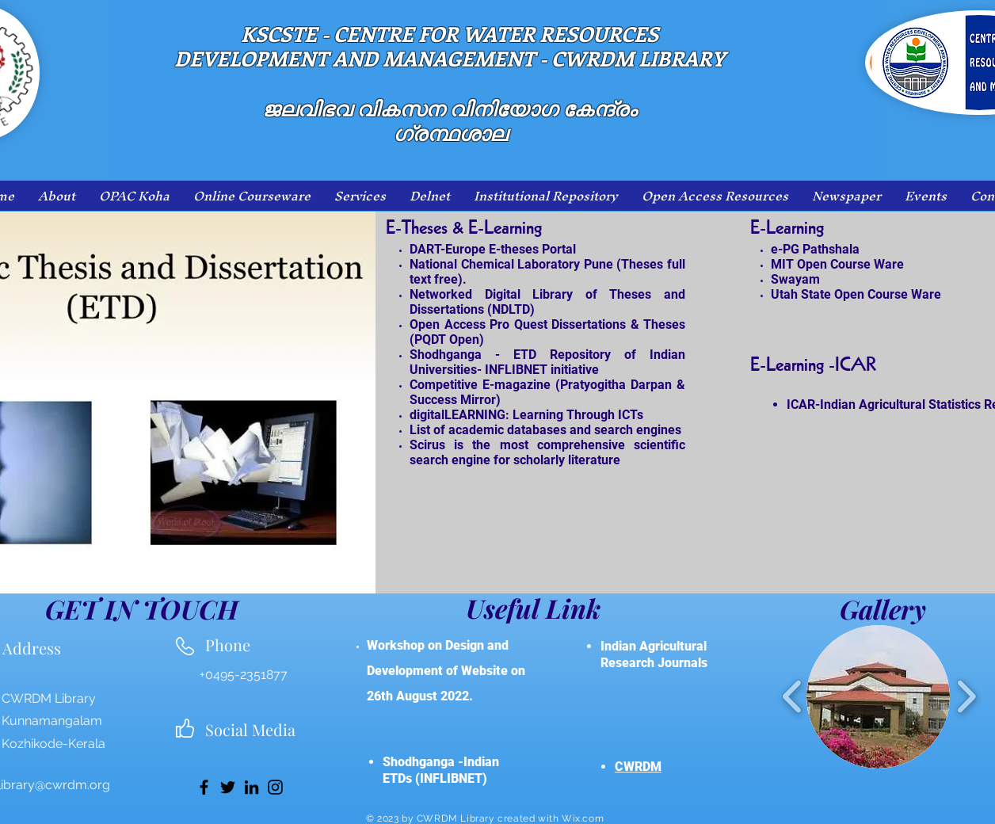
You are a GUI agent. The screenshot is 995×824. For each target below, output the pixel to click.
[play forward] (966, 697)
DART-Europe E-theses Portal (493, 249)
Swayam (795, 279)
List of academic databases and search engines (545, 429)
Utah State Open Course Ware (856, 294)
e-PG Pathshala (815, 249)
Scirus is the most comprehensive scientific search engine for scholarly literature (547, 452)
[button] (878, 697)
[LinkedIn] (251, 787)
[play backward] (792, 697)
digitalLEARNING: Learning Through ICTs (526, 414)
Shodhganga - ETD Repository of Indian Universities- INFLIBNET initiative (547, 362)
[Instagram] (275, 787)
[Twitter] (228, 787)
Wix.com (583, 818)
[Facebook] (204, 787)
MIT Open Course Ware (837, 264)
